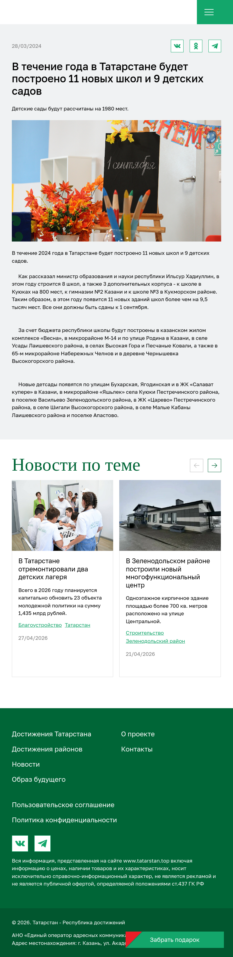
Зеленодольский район (155, 640)
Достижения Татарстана (51, 734)
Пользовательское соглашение (63, 805)
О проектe (138, 734)
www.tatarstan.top (146, 860)
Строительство (145, 632)
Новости (26, 764)
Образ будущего (39, 779)
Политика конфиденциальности (64, 820)
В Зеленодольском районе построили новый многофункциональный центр (168, 573)
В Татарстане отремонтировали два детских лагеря (53, 569)
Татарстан (77, 624)
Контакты (137, 749)
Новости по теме (76, 465)
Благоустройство (40, 624)
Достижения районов (47, 749)
